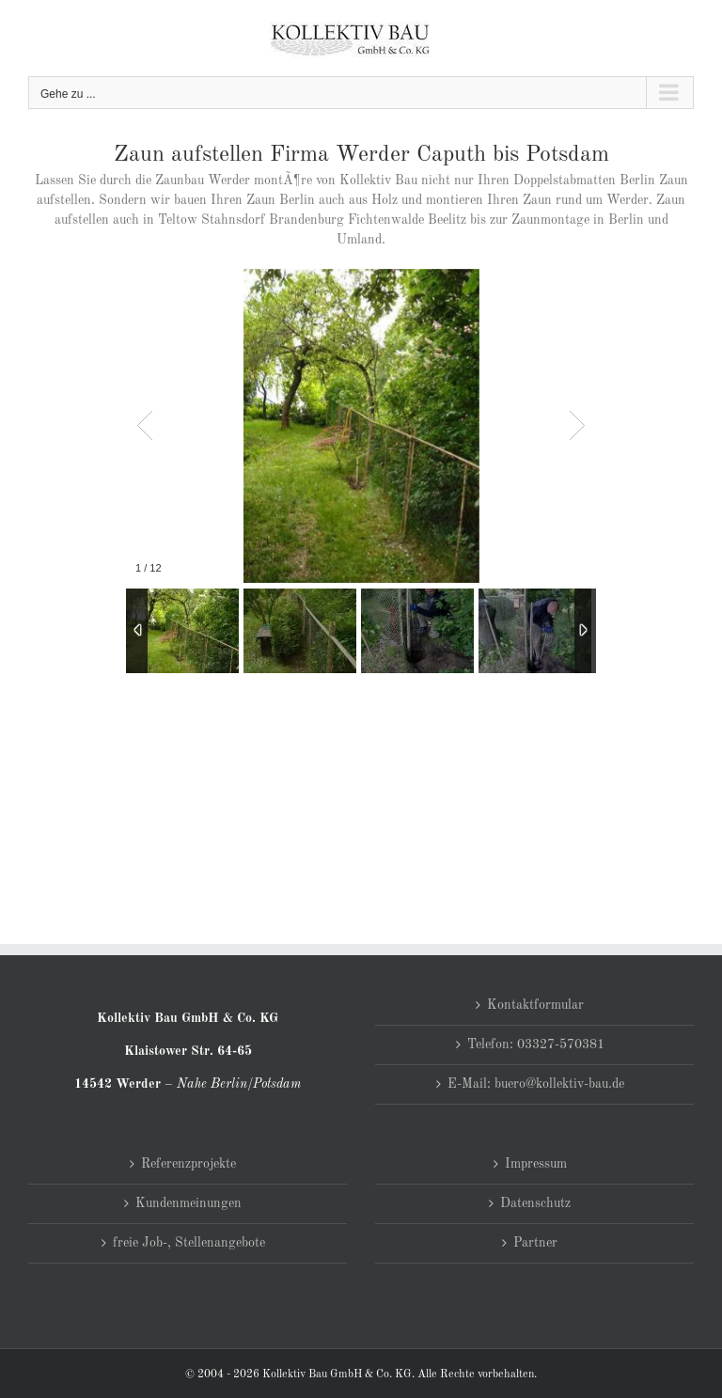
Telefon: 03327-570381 (535, 1044)
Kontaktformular (535, 1005)
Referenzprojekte (188, 1163)
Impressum (536, 1163)
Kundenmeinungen (188, 1203)
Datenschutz (535, 1203)
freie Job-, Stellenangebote (189, 1242)
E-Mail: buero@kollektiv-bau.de (535, 1084)
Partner (535, 1242)
